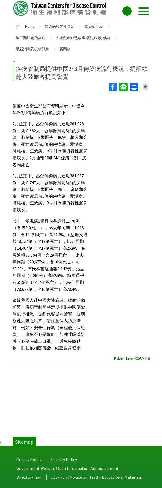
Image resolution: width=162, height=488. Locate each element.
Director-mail (28, 477)
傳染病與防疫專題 (59, 26)
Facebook (112, 87)
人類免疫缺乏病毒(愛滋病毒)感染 (83, 37)
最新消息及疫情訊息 (32, 49)
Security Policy (63, 459)
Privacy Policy (28, 459)
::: (14, 60)
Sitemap (24, 442)
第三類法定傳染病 (30, 37)
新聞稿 (64, 49)
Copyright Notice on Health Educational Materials (96, 477)
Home (30, 26)
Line (123, 87)
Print (133, 87)
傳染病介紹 (94, 26)
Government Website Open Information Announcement (67, 468)
